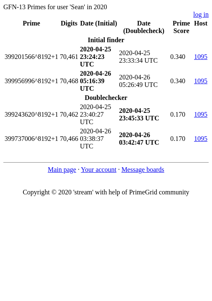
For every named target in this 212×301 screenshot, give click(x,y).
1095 (200, 56)
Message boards (142, 169)
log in (201, 14)
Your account (98, 169)
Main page (62, 169)
